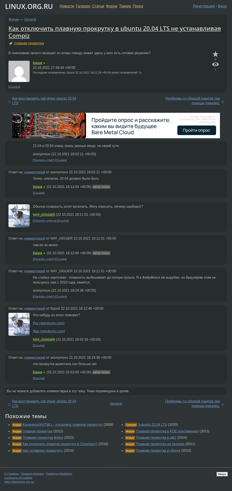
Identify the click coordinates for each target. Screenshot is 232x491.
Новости (67, 6)
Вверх (222, 474)
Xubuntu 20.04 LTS (152, 424)
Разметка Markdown (59, 473)
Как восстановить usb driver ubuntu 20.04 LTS (44, 101)
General (30, 19)
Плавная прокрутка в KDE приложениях (167, 431)
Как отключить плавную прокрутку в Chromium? (60, 444)
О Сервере (11, 473)
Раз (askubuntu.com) (49, 323)
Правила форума (32, 473)
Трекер (125, 6)
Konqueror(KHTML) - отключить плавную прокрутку (63, 424)
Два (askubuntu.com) (49, 331)
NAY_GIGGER (44, 214)
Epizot (37, 63)
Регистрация (204, 6)
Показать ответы (45, 220)
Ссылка (14, 86)
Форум (111, 6)
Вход (222, 6)
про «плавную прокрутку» (43, 450)
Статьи (98, 6)
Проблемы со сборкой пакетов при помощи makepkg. (192, 101)
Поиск (138, 6)
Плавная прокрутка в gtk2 (156, 437)
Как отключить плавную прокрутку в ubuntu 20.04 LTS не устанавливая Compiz (114, 32)
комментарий (34, 172)
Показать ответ (44, 160)
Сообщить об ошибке (18, 477)
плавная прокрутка (29, 43)
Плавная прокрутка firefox (43, 437)
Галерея (83, 6)
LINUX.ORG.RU (29, 6)
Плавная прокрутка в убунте (158, 450)
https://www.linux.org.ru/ (19, 481)
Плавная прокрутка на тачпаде (160, 444)
